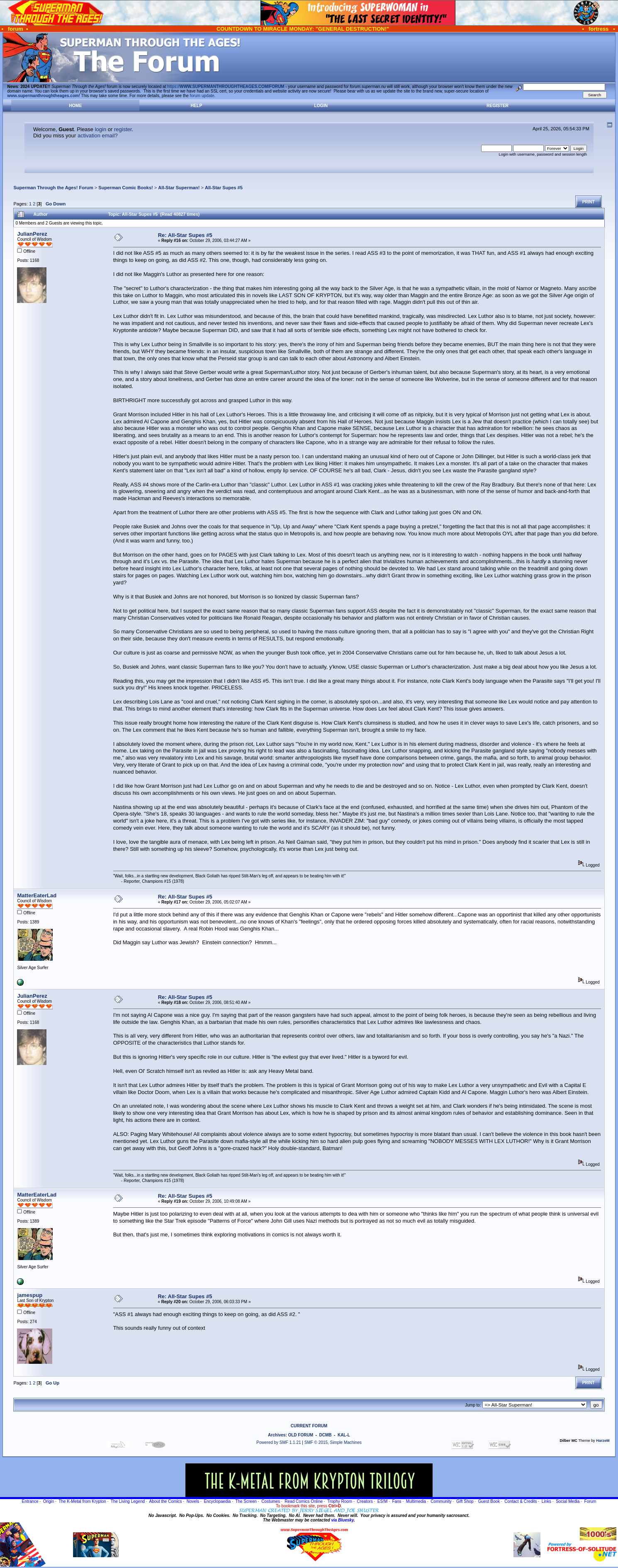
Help (196, 105)
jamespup (29, 1295)
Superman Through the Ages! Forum (53, 187)
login (100, 129)
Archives (276, 1435)
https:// (225, 86)
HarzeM (602, 1441)
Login (321, 105)
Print (588, 202)
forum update (202, 95)
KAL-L (344, 1435)
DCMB (325, 1435)
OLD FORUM (300, 1435)
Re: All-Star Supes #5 (185, 235)
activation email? (98, 135)
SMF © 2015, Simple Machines (333, 1442)
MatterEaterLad (36, 895)
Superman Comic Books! (125, 187)
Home (75, 105)
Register (498, 105)
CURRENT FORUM (309, 1426)
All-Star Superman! (179, 187)
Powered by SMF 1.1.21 (278, 1442)
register (123, 129)
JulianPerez (32, 234)
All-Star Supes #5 (224, 187)
